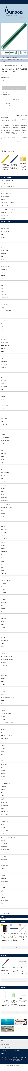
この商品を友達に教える (6, 103)
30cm (4, 61)
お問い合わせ (3, 1053)
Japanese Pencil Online (15, 1068)
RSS (17, 1060)
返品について (4, 92)
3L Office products (11, 59)
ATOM (19, 1060)
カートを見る (17, 1050)
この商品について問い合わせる (7, 105)
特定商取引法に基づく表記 (6, 94)
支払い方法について (8, 1057)
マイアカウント (3, 1050)
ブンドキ (9, 1068)
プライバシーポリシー (19, 1059)
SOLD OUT (14, 88)
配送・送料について (16, 1057)
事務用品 (9, 57)
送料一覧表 (3, 918)
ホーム (3, 57)
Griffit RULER (20, 59)
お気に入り (16, 100)
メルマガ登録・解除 (11, 1060)
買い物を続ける (4, 108)
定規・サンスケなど (17, 57)
